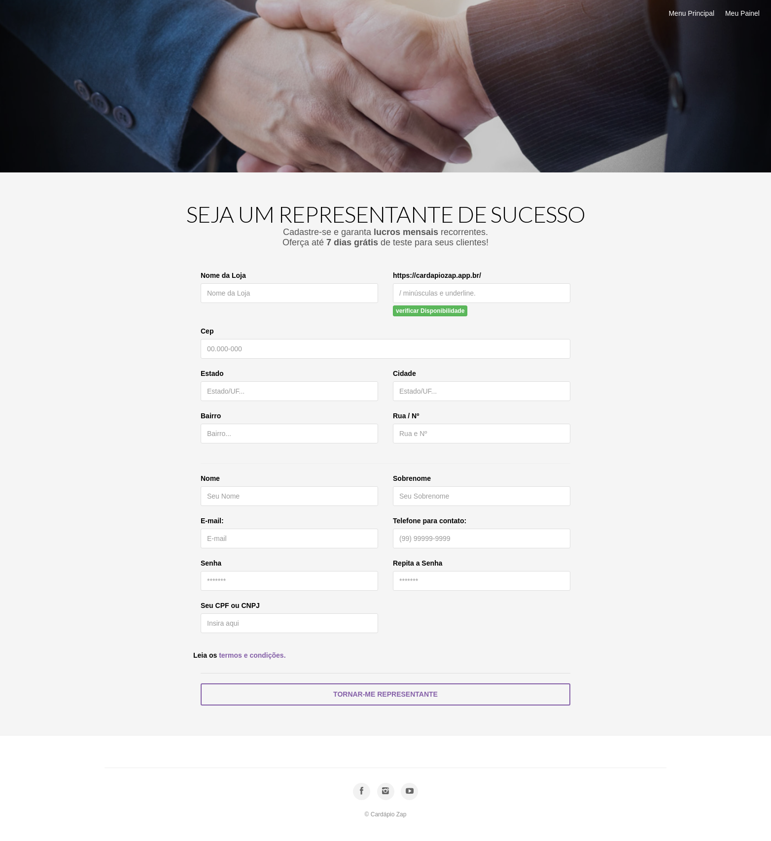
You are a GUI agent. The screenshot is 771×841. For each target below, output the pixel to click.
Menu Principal (691, 13)
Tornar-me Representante (385, 694)
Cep (207, 331)
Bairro (211, 416)
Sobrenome (412, 478)
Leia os (239, 655)
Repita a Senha (417, 563)
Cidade (404, 373)
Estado (212, 373)
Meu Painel (742, 13)
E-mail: (212, 521)
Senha (211, 563)
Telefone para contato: (429, 521)
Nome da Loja (223, 275)
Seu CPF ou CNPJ (230, 605)
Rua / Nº (406, 416)
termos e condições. (252, 655)
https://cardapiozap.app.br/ (437, 275)
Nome (210, 478)
